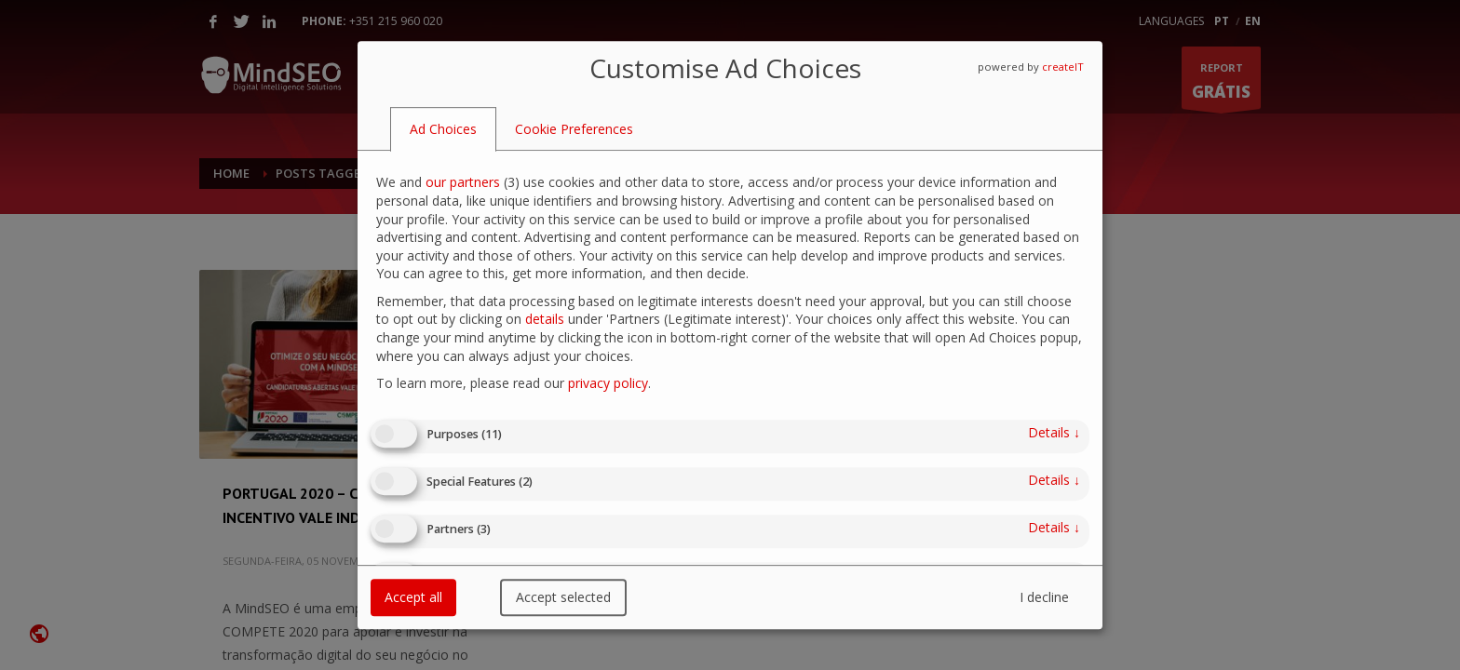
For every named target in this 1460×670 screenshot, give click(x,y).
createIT (1063, 67)
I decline (1044, 597)
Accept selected (563, 597)
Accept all (413, 597)
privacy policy (608, 383)
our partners (463, 183)
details (544, 319)
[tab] (443, 129)
